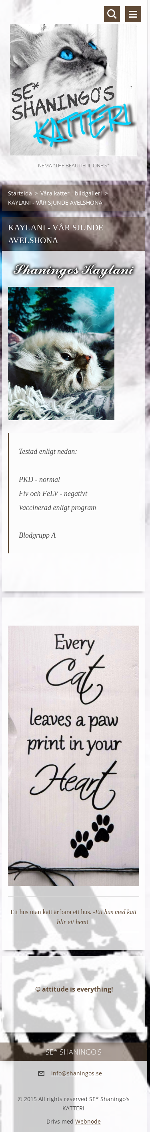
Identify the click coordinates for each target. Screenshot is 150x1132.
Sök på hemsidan (112, 14)
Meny (133, 14)
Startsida (20, 193)
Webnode (88, 1121)
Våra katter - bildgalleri (71, 193)
